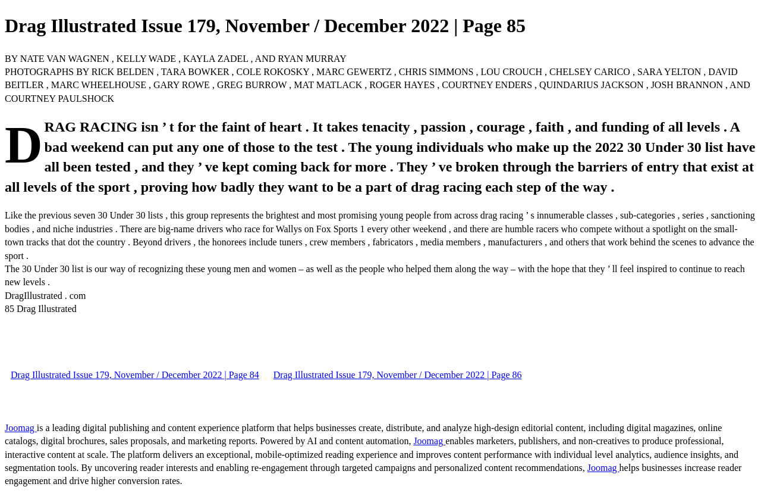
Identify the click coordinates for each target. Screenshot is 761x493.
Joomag (21, 428)
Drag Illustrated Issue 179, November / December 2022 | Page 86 (397, 375)
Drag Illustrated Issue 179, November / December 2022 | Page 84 (135, 375)
